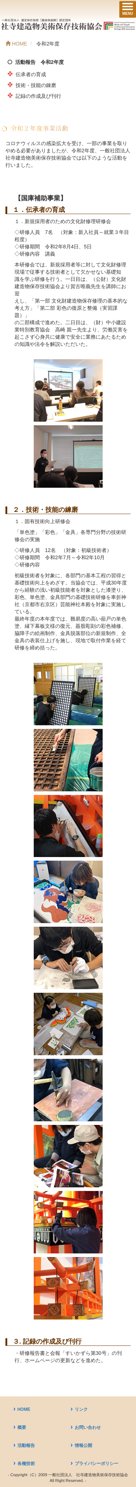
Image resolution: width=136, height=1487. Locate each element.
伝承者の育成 (31, 74)
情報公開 (83, 1445)
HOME (23, 1409)
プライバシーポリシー (96, 1463)
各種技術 (26, 1463)
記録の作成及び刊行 (38, 96)
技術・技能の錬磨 (36, 85)
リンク (81, 1409)
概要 (21, 1427)
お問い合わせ (88, 1427)
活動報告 (26, 1445)
